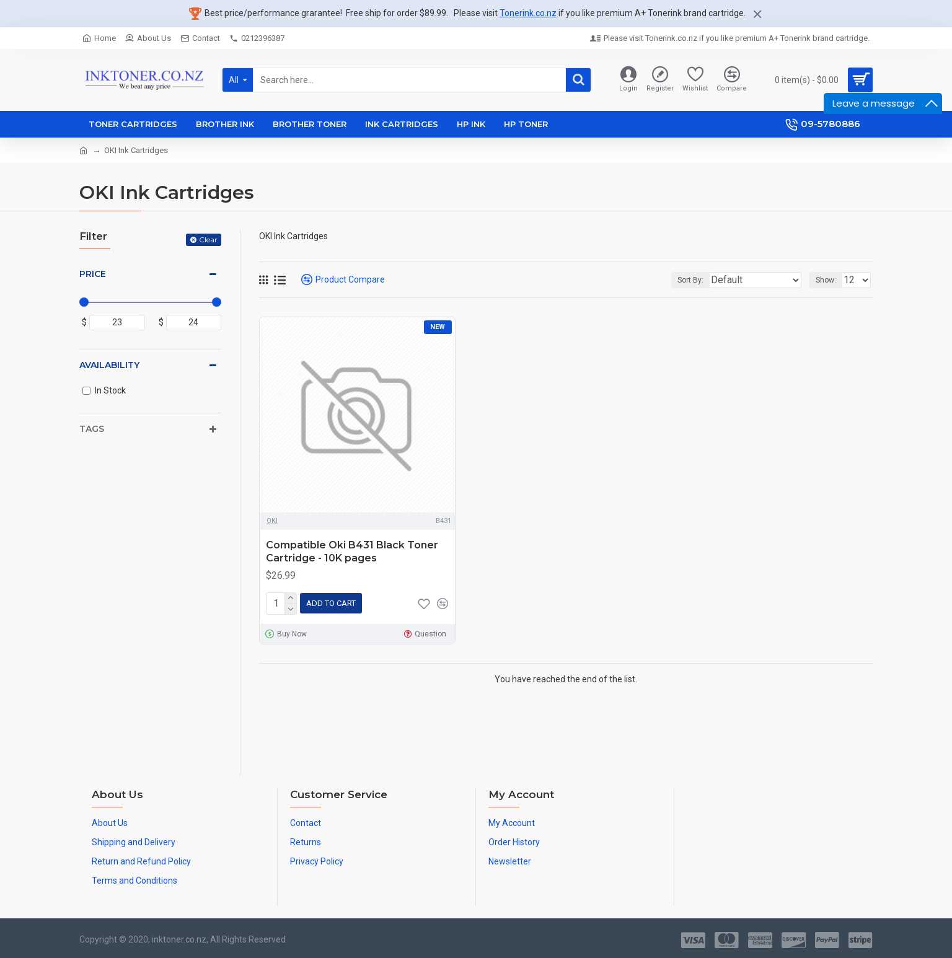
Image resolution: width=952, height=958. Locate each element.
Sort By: (713, 280)
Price (92, 273)
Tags (91, 428)
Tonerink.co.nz (528, 13)
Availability (109, 365)
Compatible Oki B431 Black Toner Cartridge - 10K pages (352, 551)
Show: (829, 280)
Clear (208, 239)
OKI (272, 521)
